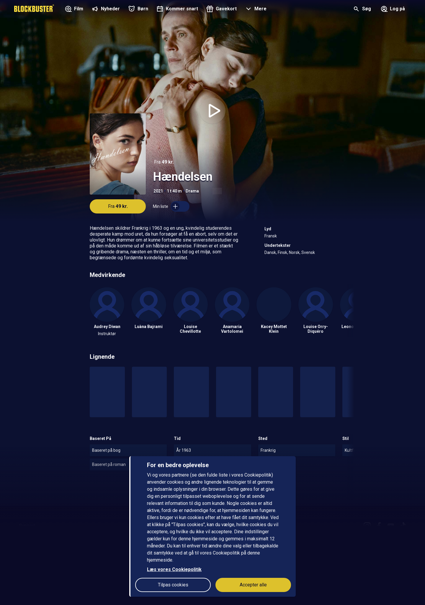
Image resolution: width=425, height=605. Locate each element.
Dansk (270, 252)
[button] (255, 9)
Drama (192, 191)
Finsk (282, 252)
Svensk (308, 252)
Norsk (294, 252)
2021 (158, 191)
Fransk (270, 236)
